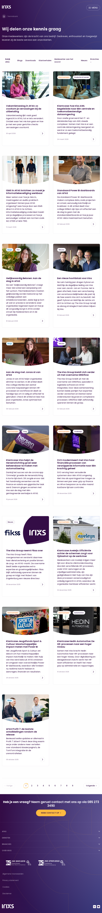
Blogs (19, 60)
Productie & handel (81, 77)
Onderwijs (78, 431)
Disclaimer (7, 893)
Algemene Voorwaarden (12, 874)
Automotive (79, 613)
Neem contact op (50, 813)
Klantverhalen (45, 60)
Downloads (30, 60)
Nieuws (84, 60)
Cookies (5, 887)
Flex (18, 250)
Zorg (25, 431)
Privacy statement (10, 880)
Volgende (91, 785)
